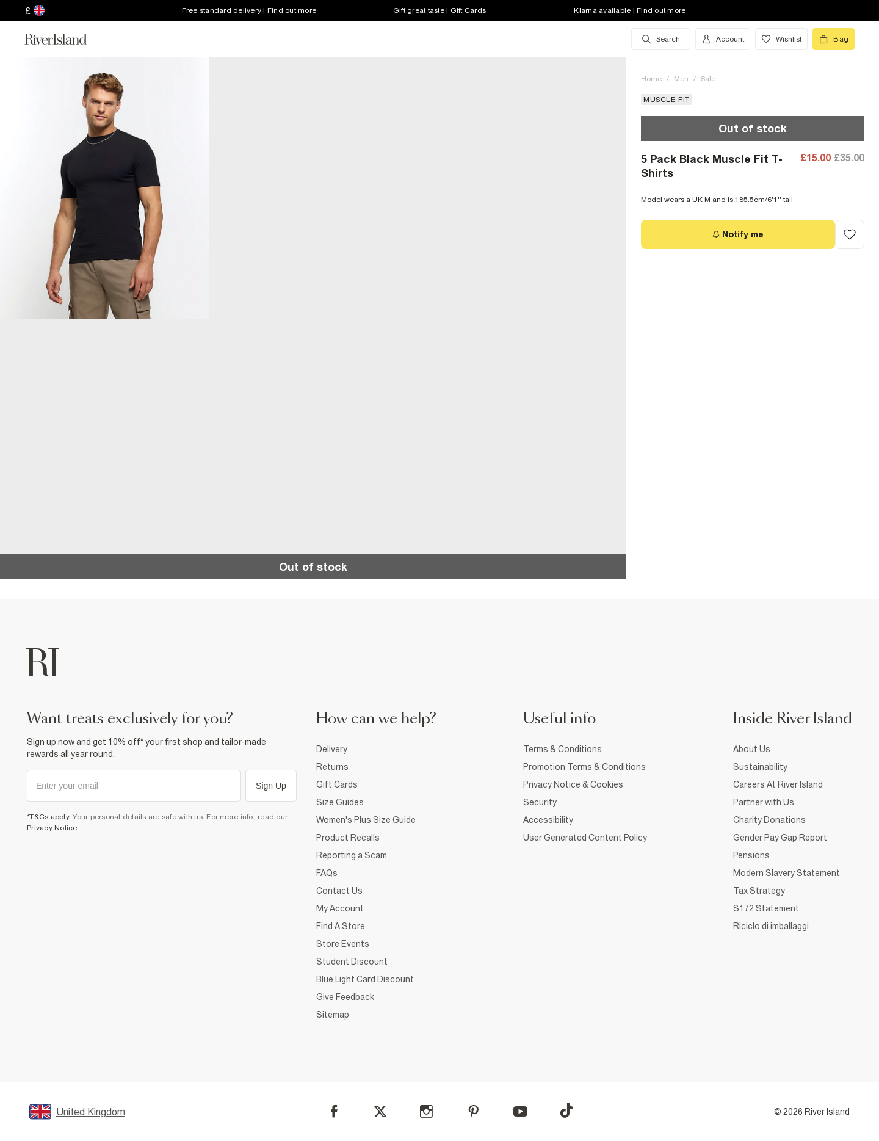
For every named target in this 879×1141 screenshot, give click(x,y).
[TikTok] (566, 1110)
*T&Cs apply (48, 817)
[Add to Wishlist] (849, 234)
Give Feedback (345, 997)
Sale (708, 78)
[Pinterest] (473, 1111)
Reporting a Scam (351, 855)
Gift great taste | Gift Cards (439, 10)
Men (681, 78)
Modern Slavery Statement (786, 873)
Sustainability (760, 767)
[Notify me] (738, 234)
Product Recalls (348, 837)
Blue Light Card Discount (365, 979)
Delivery (331, 749)
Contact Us (339, 891)
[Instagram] (426, 1111)
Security (540, 802)
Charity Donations (769, 820)
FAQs (327, 873)
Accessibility (548, 820)
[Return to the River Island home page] (64, 39)
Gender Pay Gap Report (780, 837)
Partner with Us (763, 802)
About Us (751, 749)
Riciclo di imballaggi (771, 926)
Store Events (342, 944)
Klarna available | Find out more (629, 10)
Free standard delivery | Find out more (249, 10)
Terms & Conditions (562, 749)
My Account (340, 908)
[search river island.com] (661, 39)
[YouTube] (520, 1111)
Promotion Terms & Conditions (584, 767)
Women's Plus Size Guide (366, 820)
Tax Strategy (759, 891)
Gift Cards (337, 784)
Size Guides (340, 802)
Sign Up (271, 786)
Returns (332, 767)
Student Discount (352, 961)
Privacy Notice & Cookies (573, 784)
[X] (380, 1111)
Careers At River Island (778, 784)
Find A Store (340, 926)
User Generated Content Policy (585, 837)
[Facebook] (334, 1111)
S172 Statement (766, 908)
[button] (104, 188)
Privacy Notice (52, 828)
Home (651, 78)
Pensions (751, 855)
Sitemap (332, 1015)
